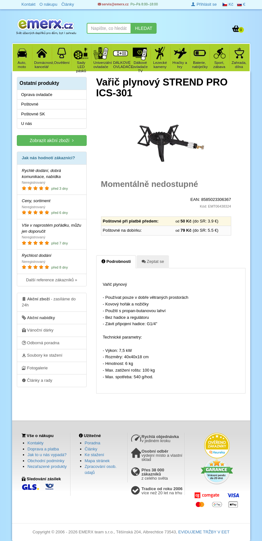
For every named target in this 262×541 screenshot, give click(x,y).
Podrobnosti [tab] (116, 261)
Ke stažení (94, 454)
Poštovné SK (33, 114)
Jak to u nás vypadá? (47, 454)
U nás (26, 123)
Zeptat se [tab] (153, 261)
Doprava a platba (43, 449)
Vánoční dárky (38, 330)
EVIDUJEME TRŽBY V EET (203, 532)
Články (91, 449)
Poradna (92, 443)
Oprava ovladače (36, 94)
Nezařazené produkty (47, 466)
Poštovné (29, 104)
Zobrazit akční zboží (51, 140)
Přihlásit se (204, 4)
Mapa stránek (97, 460)
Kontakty (36, 443)
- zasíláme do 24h (49, 301)
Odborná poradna (41, 343)
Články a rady (37, 380)
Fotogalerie (35, 368)
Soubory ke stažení (42, 355)
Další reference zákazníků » (51, 279)
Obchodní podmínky (46, 460)
